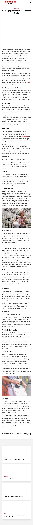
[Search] (30, 2)
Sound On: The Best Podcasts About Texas (14, 449)
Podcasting (16, 8)
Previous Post (9, 423)
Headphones (25, 126)
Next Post (24, 424)
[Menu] (3, 2)
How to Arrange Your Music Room (12, 468)
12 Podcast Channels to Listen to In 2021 (14, 487)
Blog (5, 504)
